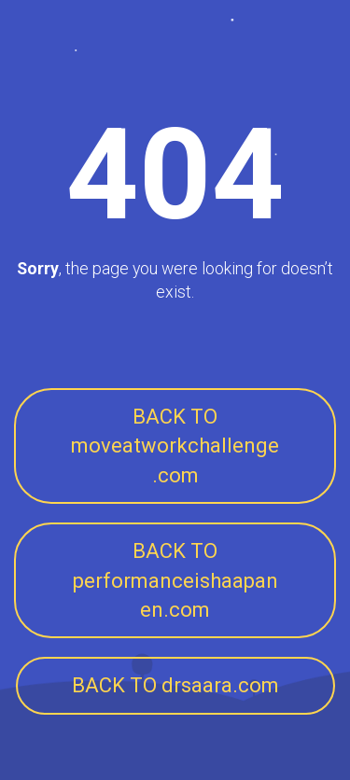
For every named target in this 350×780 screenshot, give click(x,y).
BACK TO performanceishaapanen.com (175, 580)
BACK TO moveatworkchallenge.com (175, 446)
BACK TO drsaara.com (175, 685)
